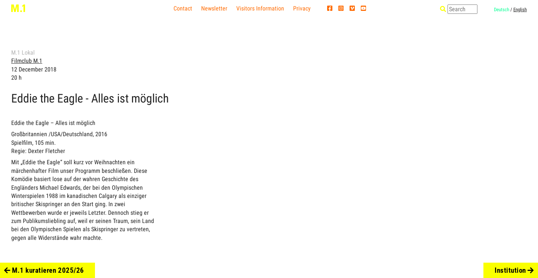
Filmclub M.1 (26, 60)
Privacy (302, 8)
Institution (514, 270)
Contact (182, 8)
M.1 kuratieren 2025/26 (44, 270)
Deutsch (501, 9)
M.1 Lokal (23, 52)
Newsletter (214, 8)
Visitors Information (260, 8)
